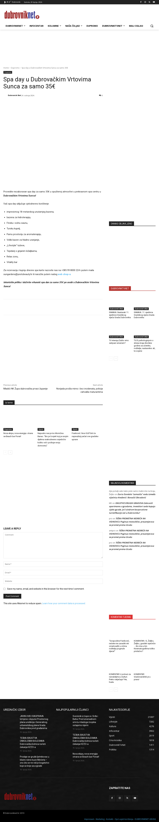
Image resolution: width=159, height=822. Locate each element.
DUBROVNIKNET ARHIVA (145, 819)
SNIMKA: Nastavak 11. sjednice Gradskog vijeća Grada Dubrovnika (120, 315)
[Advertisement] (132, 188)
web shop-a (64, 274)
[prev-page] (5, 452)
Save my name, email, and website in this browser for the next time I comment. (45, 589)
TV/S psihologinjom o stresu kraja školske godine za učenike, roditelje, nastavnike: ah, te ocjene (144, 345)
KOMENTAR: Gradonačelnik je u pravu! (142, 677)
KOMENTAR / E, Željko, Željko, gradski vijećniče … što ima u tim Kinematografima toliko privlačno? (144, 646)
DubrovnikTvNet (116, 309)
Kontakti (109, 819)
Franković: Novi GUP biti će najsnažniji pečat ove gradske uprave (85, 436)
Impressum (89, 819)
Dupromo (15, 68)
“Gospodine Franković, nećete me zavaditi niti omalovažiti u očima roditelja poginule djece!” (119, 646)
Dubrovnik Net (14, 95)
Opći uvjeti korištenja (124, 819)
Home (6, 68)
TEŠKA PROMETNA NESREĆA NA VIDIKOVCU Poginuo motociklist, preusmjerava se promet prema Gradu (131, 521)
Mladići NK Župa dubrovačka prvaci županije (25, 388)
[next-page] (10, 452)
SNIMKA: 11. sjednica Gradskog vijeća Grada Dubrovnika (144, 315)
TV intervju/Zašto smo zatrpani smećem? (119, 341)
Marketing (100, 819)
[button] (152, 26)
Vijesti (41, 429)
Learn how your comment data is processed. (64, 603)
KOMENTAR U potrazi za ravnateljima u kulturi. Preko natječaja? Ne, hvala (120, 678)
